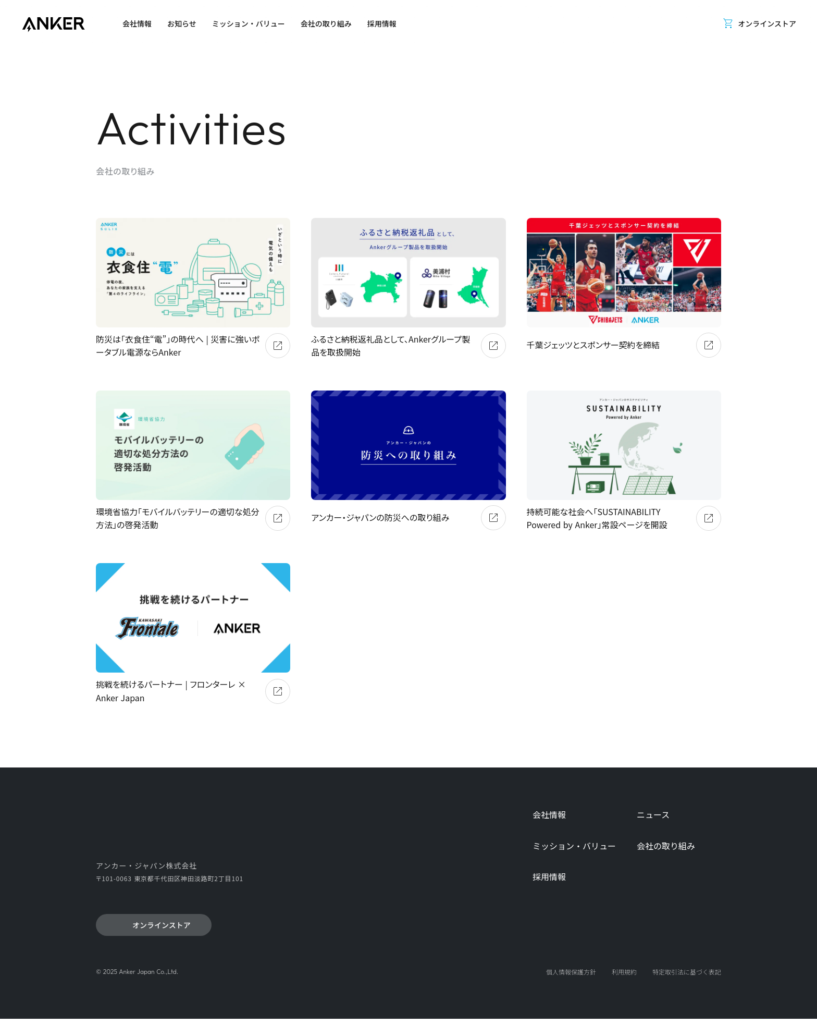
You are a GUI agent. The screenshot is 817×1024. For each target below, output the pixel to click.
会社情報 (549, 815)
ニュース (653, 815)
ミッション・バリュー (574, 846)
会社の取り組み (666, 846)
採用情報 (549, 877)
